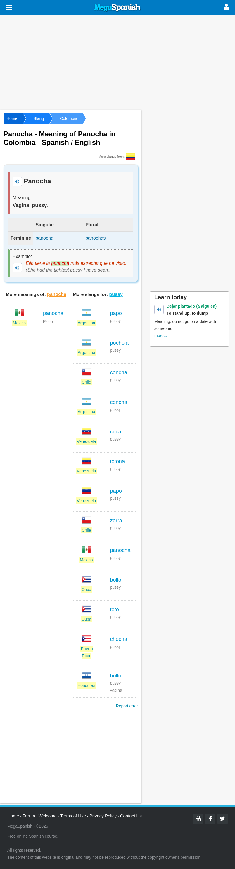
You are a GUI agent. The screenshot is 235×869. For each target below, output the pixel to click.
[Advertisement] (117, 62)
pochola (119, 343)
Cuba (86, 589)
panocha (56, 294)
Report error (127, 706)
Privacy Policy (103, 815)
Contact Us (131, 815)
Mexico (19, 323)
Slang (38, 118)
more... (160, 335)
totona (117, 461)
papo (116, 313)
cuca (115, 432)
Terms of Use (73, 815)
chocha (118, 639)
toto (114, 609)
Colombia (68, 118)
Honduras (86, 685)
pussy (116, 294)
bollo (115, 580)
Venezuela (86, 441)
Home (11, 118)
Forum (29, 815)
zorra (116, 521)
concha (118, 372)
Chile (86, 382)
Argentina (86, 323)
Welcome (48, 815)
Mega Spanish (117, 8)
